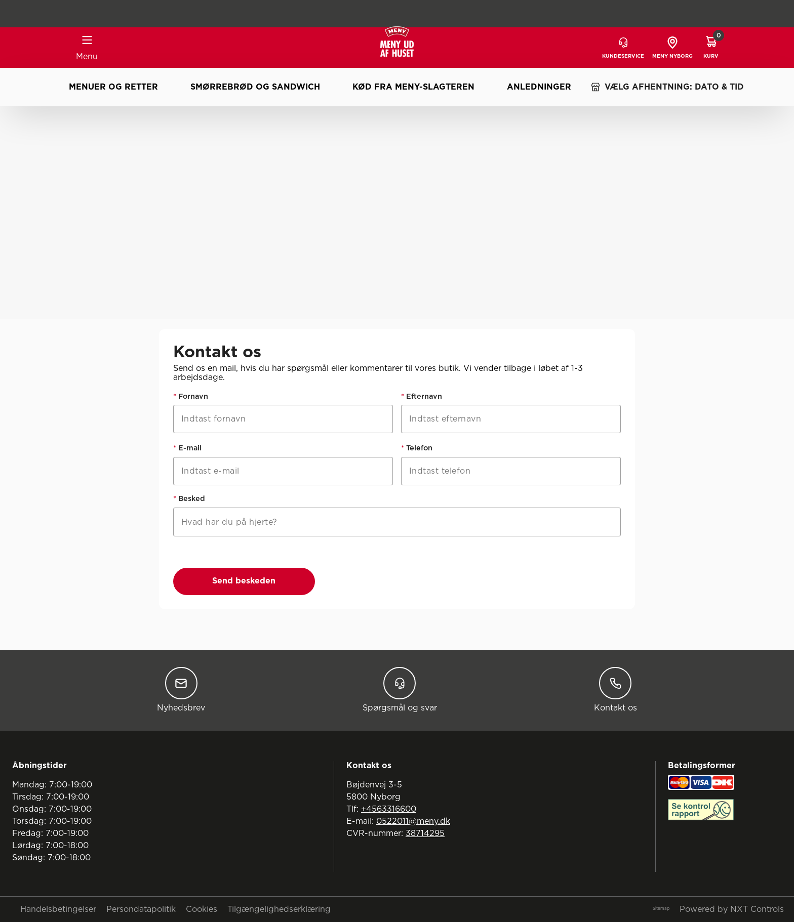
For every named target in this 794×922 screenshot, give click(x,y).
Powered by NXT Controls (732, 909)
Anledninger (539, 87)
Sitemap (661, 909)
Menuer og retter (113, 87)
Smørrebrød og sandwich (255, 87)
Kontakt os (615, 689)
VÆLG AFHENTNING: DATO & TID (667, 87)
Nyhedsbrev (181, 689)
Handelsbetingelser (58, 909)
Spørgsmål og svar (400, 689)
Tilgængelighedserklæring (279, 909)
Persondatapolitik (141, 909)
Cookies (201, 909)
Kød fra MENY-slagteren (413, 87)
